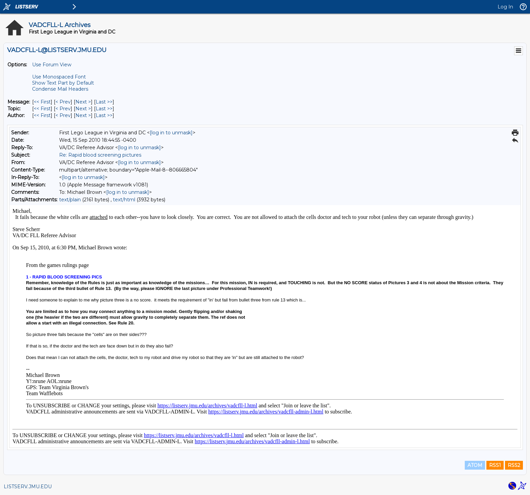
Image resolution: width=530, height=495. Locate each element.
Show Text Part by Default (63, 83)
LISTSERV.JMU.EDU (28, 486)
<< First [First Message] (42, 102)
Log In (505, 7)
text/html (124, 200)
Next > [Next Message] (83, 102)
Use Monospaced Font (59, 77)
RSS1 (495, 465)
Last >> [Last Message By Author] (104, 115)
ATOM (474, 465)
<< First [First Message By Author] (42, 115)
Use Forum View (51, 65)
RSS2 (514, 465)
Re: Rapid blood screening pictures (100, 155)
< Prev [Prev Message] (63, 102)
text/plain (70, 200)
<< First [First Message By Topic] (42, 109)
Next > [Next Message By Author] (83, 115)
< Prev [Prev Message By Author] (63, 115)
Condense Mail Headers (60, 89)
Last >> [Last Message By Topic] (104, 109)
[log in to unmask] (171, 133)
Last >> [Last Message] (104, 102)
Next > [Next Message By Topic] (83, 109)
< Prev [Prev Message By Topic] (63, 109)
